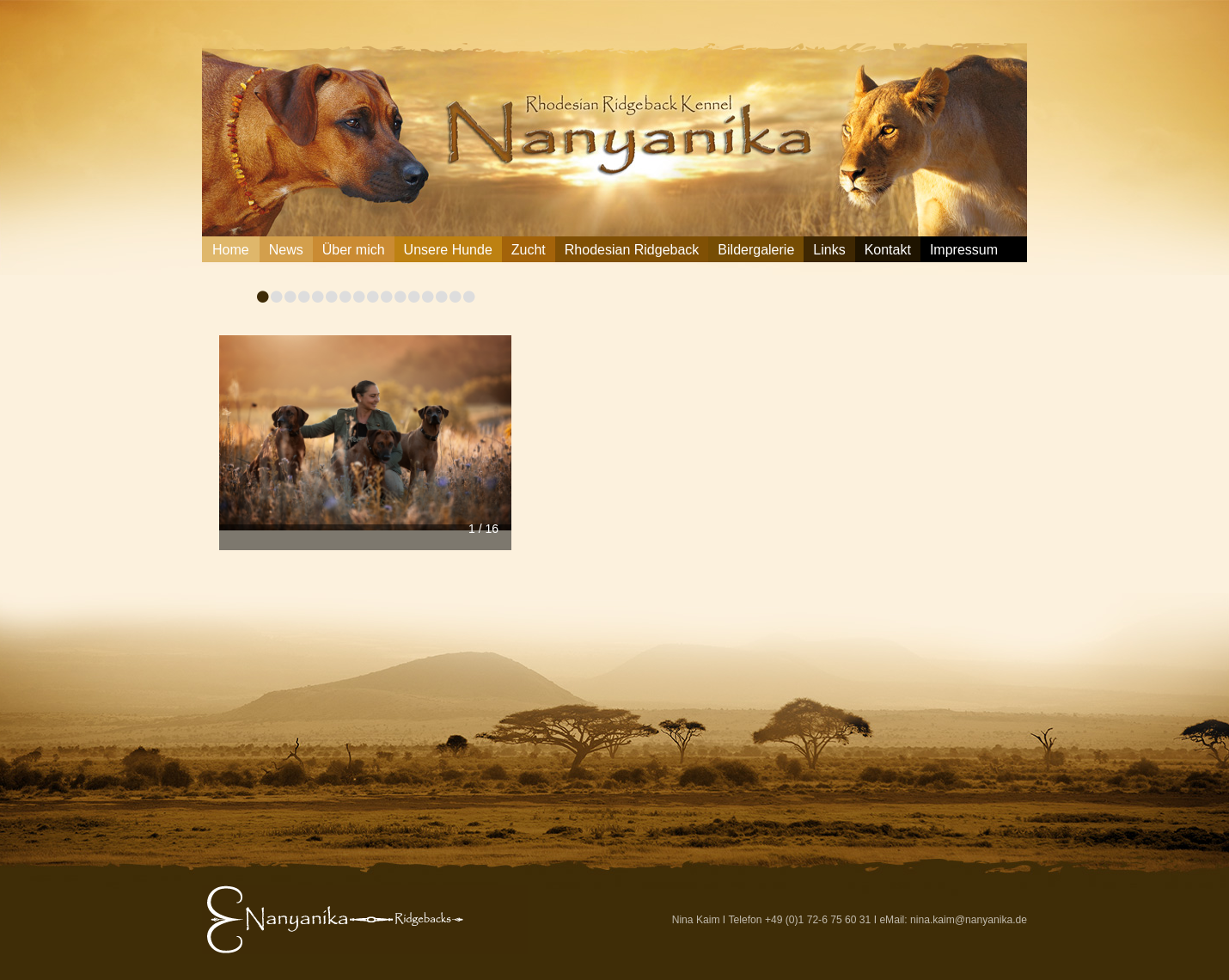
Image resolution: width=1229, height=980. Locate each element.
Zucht (528, 249)
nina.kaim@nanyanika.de (968, 920)
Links (829, 249)
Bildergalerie (756, 249)
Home (230, 249)
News (286, 249)
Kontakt (888, 249)
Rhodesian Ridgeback (632, 249)
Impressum (964, 249)
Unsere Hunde (448, 249)
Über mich (353, 249)
